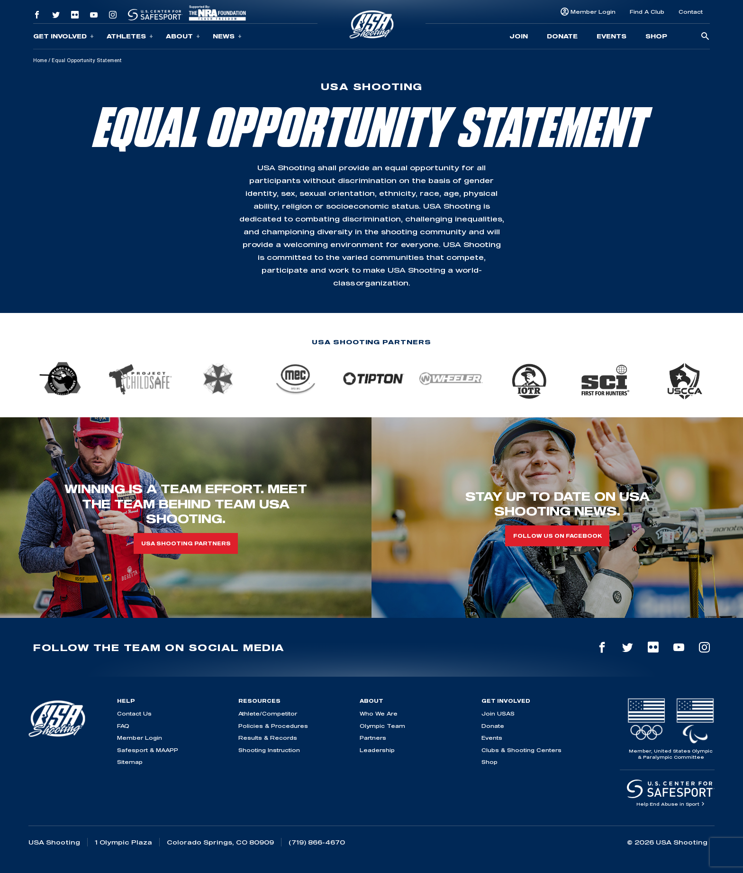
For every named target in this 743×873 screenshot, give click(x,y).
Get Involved (63, 36)
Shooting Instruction (269, 750)
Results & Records (267, 738)
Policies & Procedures (273, 726)
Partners (373, 738)
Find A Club (647, 12)
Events (611, 36)
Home (40, 60)
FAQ (123, 726)
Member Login (593, 11)
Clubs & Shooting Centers (521, 750)
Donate (562, 36)
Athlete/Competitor (267, 713)
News (227, 36)
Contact (691, 12)
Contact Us (134, 713)
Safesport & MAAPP (147, 750)
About (183, 36)
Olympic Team (382, 726)
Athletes (130, 36)
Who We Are (379, 713)
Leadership (377, 750)
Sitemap (130, 762)
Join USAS (498, 713)
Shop (656, 36)
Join (518, 36)
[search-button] (705, 36)
